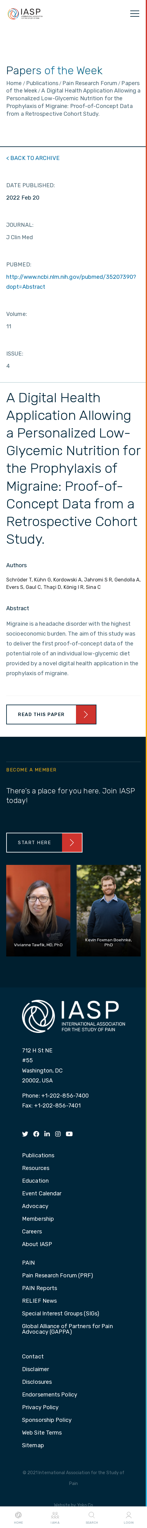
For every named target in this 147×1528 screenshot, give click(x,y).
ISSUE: (14, 353)
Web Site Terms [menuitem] (42, 1433)
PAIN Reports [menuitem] (39, 1288)
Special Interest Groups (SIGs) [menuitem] (60, 1314)
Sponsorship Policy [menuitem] (47, 1420)
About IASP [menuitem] (37, 1244)
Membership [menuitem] (38, 1219)
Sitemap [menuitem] (33, 1446)
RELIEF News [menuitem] (39, 1301)
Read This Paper (41, 714)
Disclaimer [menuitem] (35, 1369)
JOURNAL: (19, 225)
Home (18, 1517)
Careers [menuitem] (32, 1232)
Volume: (16, 314)
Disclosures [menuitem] (37, 1382)
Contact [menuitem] (33, 1357)
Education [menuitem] (35, 1181)
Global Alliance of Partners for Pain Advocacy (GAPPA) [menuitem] (67, 1329)
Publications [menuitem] (38, 1156)
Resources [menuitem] (35, 1168)
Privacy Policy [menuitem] (40, 1408)
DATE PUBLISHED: (30, 185)
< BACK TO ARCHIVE (33, 158)
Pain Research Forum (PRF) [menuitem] (57, 1276)
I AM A (55, 1517)
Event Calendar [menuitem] (41, 1194)
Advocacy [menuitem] (35, 1206)
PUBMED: (18, 264)
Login (129, 1517)
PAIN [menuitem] (28, 1263)
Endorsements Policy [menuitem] (49, 1395)
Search (92, 1517)
